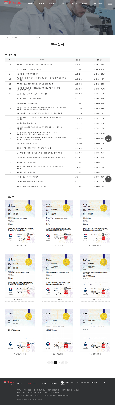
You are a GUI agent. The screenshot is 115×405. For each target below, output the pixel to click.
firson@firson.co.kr (55, 392)
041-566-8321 (38, 392)
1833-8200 (26, 392)
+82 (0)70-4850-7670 (35, 395)
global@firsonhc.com (62, 395)
